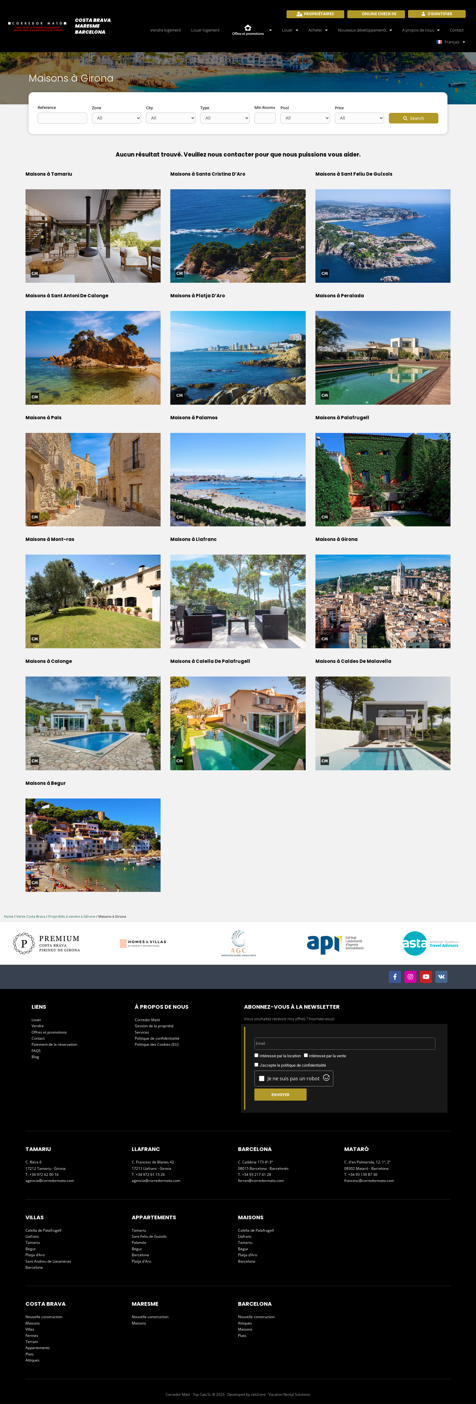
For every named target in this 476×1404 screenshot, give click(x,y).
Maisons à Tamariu (48, 174)
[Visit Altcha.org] (326, 1079)
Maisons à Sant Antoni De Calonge (66, 295)
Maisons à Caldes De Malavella (353, 661)
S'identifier (439, 13)
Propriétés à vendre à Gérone (71, 916)
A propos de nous (421, 30)
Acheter (318, 30)
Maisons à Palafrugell (342, 417)
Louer (290, 30)
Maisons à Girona (336, 539)
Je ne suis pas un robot (293, 1078)
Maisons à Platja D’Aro (197, 295)
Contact (457, 30)
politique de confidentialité (303, 1065)
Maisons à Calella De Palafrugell (210, 661)
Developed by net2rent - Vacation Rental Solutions (268, 1394)
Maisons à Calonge (48, 661)
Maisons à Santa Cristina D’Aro (207, 174)
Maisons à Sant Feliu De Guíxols (354, 174)
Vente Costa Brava (30, 916)
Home (8, 916)
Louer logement (205, 30)
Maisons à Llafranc (193, 539)
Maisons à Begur (45, 783)
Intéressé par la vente (327, 1056)
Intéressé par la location (280, 1056)
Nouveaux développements (365, 30)
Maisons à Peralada (339, 295)
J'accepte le (293, 1065)
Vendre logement (165, 30)
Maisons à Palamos (194, 417)
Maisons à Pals (43, 417)
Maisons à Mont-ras (49, 539)
